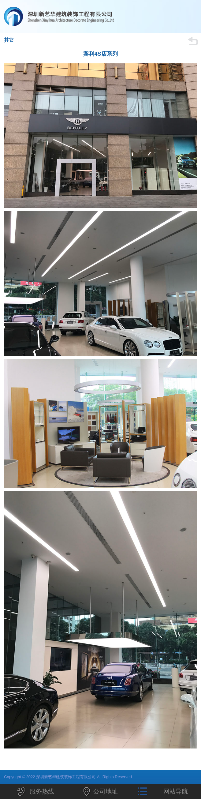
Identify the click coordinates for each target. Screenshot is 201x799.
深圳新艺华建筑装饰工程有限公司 (79, 16)
